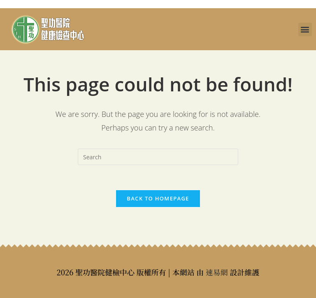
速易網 (217, 272)
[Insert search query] (158, 157)
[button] (305, 29)
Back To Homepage (158, 198)
